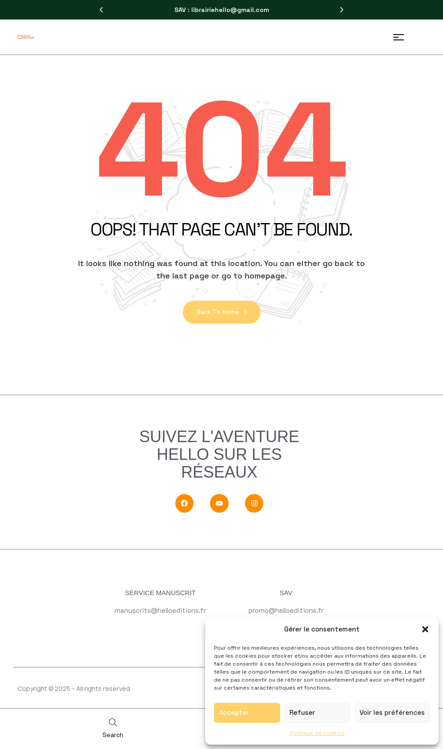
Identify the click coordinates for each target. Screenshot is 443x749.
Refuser (302, 712)
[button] (425, 629)
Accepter (234, 712)
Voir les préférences (392, 712)
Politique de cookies (317, 733)
